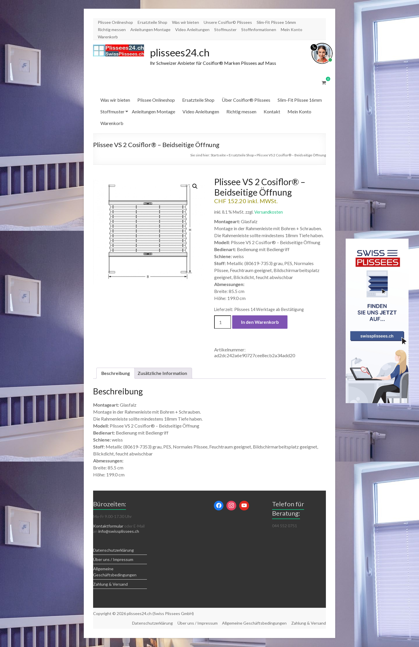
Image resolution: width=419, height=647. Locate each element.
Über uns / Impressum (113, 559)
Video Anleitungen (192, 29)
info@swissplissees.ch (118, 531)
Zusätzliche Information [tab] (162, 373)
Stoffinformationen (258, 29)
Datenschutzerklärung (113, 550)
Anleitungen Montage (150, 29)
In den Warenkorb (260, 322)
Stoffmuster (225, 29)
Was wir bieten (185, 22)
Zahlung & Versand (110, 584)
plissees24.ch (181, 52)
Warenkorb (108, 36)
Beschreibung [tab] (115, 373)
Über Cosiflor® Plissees (246, 100)
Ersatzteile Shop (152, 22)
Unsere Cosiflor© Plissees (228, 22)
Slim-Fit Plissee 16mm (276, 22)
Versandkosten (268, 212)
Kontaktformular (108, 526)
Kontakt (272, 112)
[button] (195, 186)
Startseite (218, 155)
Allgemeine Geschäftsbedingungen (254, 623)
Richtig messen (112, 29)
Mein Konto (291, 29)
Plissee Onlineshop (115, 22)
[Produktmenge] (222, 322)
